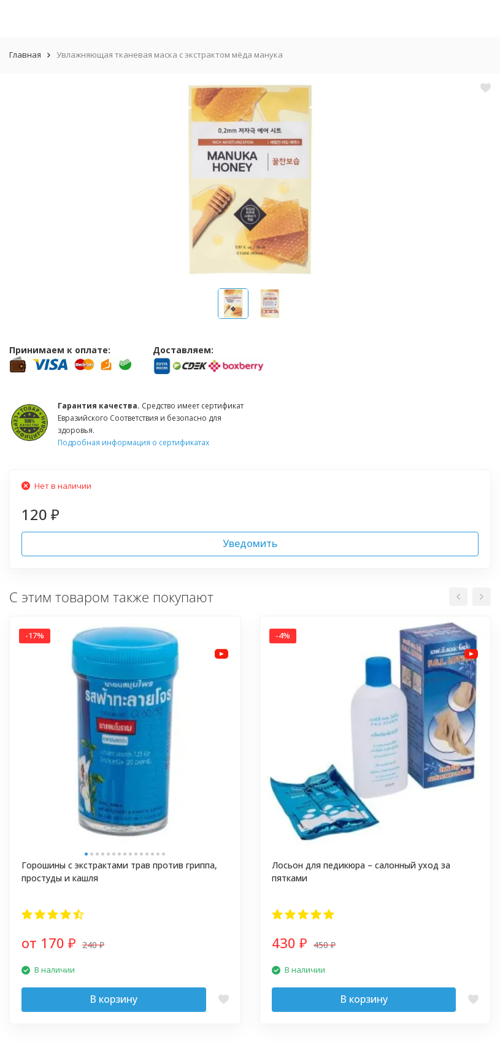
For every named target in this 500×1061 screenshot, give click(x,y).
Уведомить (250, 543)
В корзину (113, 999)
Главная (25, 54)
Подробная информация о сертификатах (133, 442)
